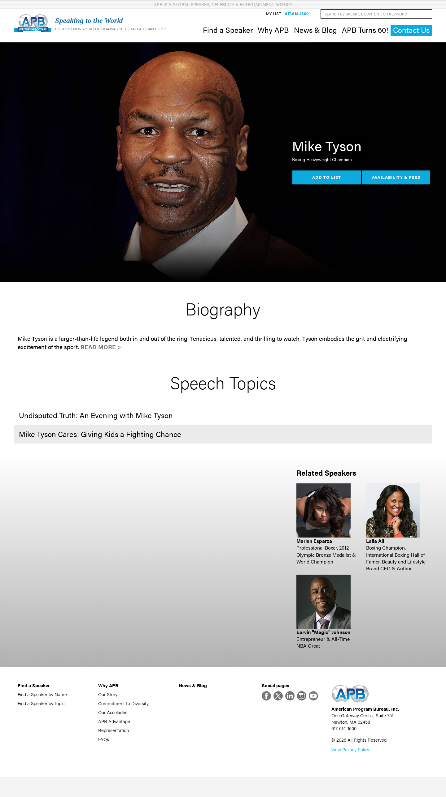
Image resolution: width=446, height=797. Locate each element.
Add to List (326, 185)
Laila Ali (375, 548)
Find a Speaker (228, 33)
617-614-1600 (297, 17)
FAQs (103, 746)
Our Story (107, 701)
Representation (113, 737)
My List (273, 17)
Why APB (273, 33)
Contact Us (411, 34)
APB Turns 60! (365, 33)
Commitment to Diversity (123, 710)
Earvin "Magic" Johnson (323, 639)
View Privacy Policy (350, 769)
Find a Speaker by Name (42, 701)
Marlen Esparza (314, 548)
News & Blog (315, 33)
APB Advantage (114, 728)
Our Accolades (112, 719)
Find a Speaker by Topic (41, 710)
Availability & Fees (396, 185)
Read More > (101, 354)
